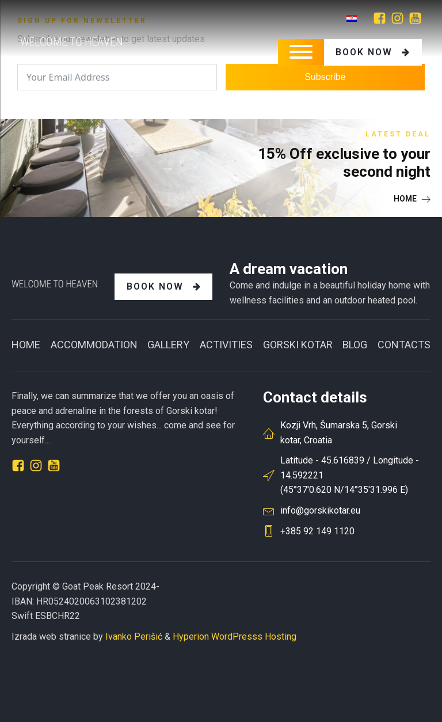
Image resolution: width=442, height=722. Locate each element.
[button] (412, 198)
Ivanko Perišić (133, 636)
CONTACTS (404, 345)
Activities (226, 345)
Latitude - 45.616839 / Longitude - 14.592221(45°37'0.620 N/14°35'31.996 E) (349, 475)
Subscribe (324, 77)
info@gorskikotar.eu (320, 510)
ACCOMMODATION (94, 345)
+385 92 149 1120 (317, 531)
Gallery (168, 345)
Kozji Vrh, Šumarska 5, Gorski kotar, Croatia (338, 433)
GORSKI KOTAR (298, 345)
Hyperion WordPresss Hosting (234, 636)
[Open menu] (301, 52)
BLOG (354, 345)
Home (26, 345)
